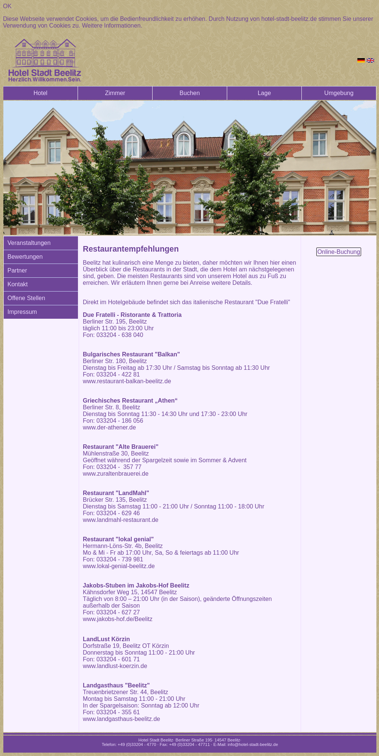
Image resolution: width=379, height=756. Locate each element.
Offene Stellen (26, 298)
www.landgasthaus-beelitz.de (121, 719)
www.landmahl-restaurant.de (121, 520)
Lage (264, 93)
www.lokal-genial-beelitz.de (119, 566)
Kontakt (17, 284)
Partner (17, 270)
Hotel (40, 93)
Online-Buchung (338, 252)
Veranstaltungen (29, 243)
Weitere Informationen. (112, 25)
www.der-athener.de (109, 427)
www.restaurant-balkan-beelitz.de (127, 381)
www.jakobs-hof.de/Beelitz (118, 619)
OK (7, 6)
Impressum (22, 312)
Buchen (189, 93)
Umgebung (338, 93)
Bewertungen (25, 256)
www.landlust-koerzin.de (115, 666)
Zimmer (115, 93)
